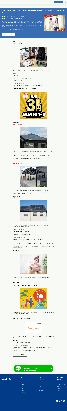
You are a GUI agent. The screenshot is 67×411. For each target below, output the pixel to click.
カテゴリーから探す (42, 379)
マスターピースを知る (24, 379)
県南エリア (41, 386)
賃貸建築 (23, 390)
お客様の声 (23, 392)
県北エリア (41, 388)
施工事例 (40, 377)
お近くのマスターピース (61, 384)
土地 (40, 392)
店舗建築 (23, 388)
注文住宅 (23, 384)
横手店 (59, 390)
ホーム (22, 377)
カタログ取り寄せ (60, 377)
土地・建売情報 (41, 390)
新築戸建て (41, 394)
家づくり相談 (59, 379)
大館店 (59, 388)
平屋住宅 (23, 386)
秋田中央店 (59, 386)
